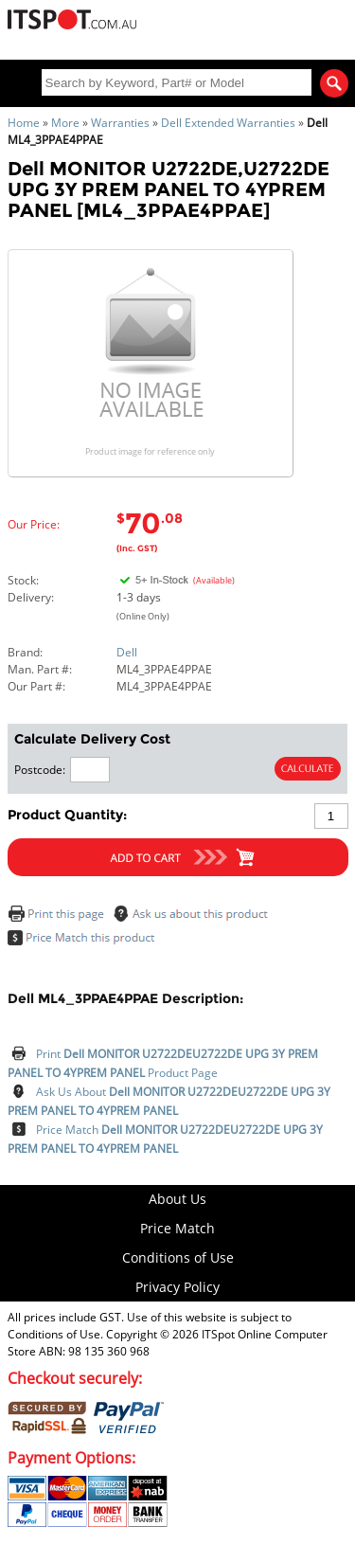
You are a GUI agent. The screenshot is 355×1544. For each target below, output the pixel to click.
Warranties (120, 123)
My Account (230, 26)
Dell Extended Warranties (228, 123)
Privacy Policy (177, 1287)
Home (24, 123)
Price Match (177, 1228)
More (65, 123)
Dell (126, 652)
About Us (177, 1199)
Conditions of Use (178, 1257)
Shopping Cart (288, 26)
